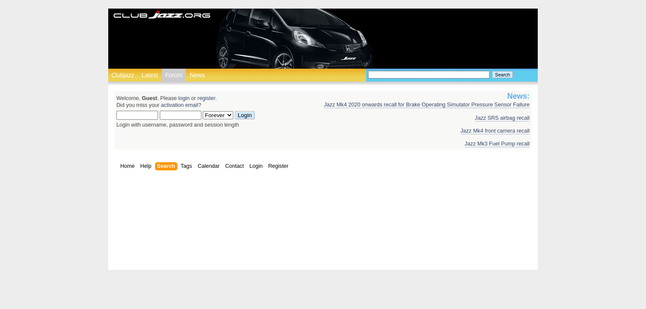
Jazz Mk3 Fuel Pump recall (497, 144)
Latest (149, 75)
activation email (179, 105)
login (184, 98)
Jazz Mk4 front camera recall (495, 131)
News (197, 75)
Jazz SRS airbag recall (502, 118)
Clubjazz (122, 75)
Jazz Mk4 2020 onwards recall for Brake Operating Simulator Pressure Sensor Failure (427, 105)
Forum (173, 75)
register (206, 98)
